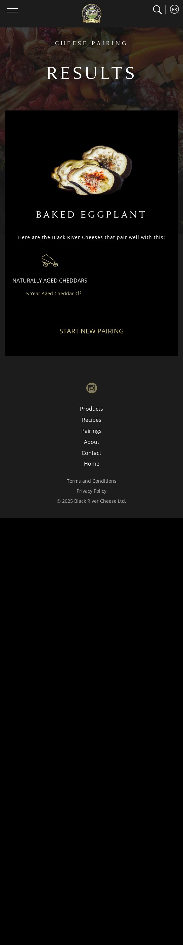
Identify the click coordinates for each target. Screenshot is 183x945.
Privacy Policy (91, 491)
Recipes (91, 419)
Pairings (91, 431)
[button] (157, 9)
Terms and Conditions (92, 481)
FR (174, 9)
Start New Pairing (91, 330)
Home (91, 463)
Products (91, 408)
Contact (91, 453)
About (91, 442)
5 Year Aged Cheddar (50, 293)
